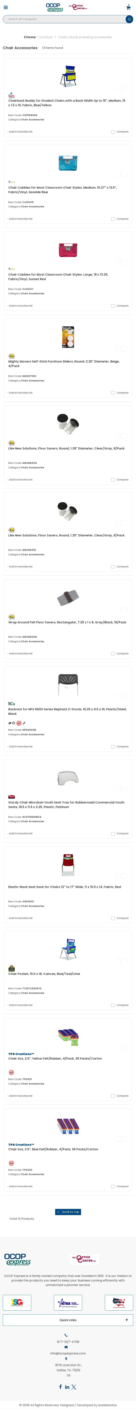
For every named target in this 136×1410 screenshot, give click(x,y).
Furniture (46, 37)
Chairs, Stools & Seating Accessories (85, 37)
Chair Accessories (32, 119)
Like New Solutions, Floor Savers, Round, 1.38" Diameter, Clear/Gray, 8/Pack (66, 448)
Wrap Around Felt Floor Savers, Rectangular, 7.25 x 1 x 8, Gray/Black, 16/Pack (67, 622)
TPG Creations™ (21, 1054)
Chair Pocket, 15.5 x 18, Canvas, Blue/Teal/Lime (44, 974)
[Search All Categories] (68, 19)
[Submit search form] (129, 19)
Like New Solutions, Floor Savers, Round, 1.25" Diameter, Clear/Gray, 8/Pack (66, 535)
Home (30, 37)
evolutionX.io (107, 1405)
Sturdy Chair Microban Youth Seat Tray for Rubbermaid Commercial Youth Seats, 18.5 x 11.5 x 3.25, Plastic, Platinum (66, 804)
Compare (120, 132)
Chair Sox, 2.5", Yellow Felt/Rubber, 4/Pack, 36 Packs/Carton (55, 1058)
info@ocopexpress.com (68, 1353)
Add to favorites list (19, 131)
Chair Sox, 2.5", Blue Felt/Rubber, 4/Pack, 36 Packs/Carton (53, 1149)
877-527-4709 (68, 1342)
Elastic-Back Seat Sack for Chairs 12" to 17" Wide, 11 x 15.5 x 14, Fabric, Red (64, 887)
